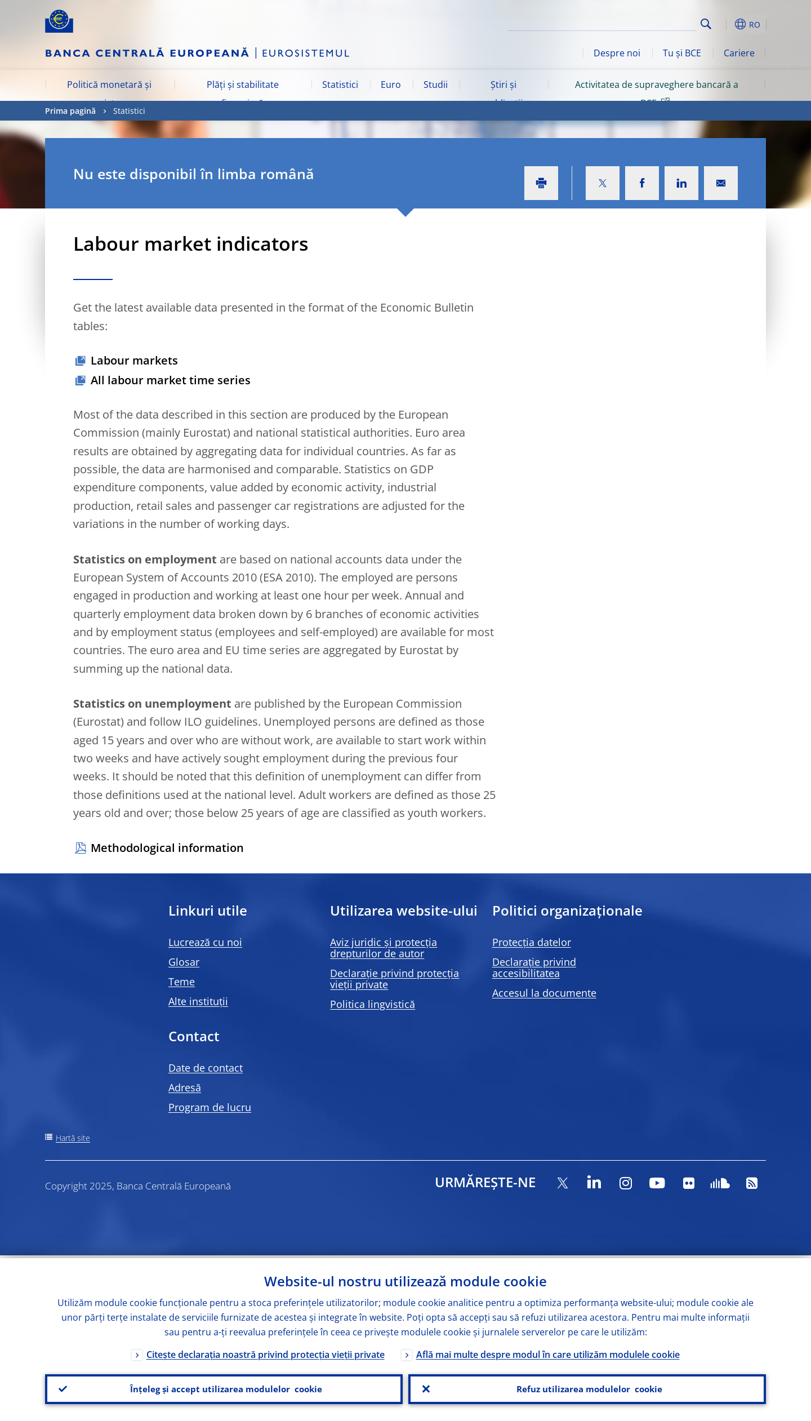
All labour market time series (171, 380)
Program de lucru (209, 1107)
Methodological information (167, 847)
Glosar (183, 962)
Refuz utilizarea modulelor (587, 1388)
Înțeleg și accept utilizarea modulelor (224, 1388)
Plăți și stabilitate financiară (243, 93)
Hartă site (73, 1138)
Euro (391, 84)
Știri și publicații (503, 93)
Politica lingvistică (372, 1004)
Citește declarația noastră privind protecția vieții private (265, 1351)
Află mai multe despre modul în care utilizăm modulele (548, 1351)
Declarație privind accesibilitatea (534, 967)
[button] (726, 24)
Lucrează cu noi (205, 942)
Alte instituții (198, 1001)
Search (706, 24)
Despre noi (617, 53)
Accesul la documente (544, 993)
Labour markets (134, 360)
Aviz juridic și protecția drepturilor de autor (383, 947)
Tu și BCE (682, 53)
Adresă (184, 1087)
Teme (181, 981)
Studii (436, 84)
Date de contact (205, 1067)
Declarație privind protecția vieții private (394, 978)
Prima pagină (70, 110)
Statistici (340, 84)
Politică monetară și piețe (109, 93)
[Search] (640, 22)
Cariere (739, 53)
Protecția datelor (531, 942)
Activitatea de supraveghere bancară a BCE (656, 93)
